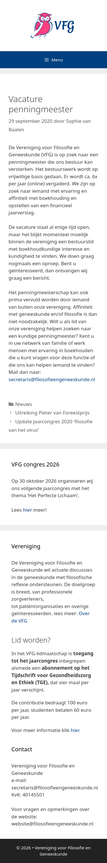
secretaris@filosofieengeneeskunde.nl (52, 379)
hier (27, 510)
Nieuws (23, 404)
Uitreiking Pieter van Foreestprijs (52, 412)
